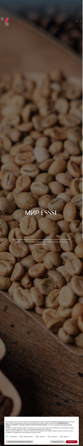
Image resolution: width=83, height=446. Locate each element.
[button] (77, 419)
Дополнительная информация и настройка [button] (19, 441)
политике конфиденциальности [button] (59, 421)
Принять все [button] (71, 441)
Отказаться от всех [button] (57, 441)
